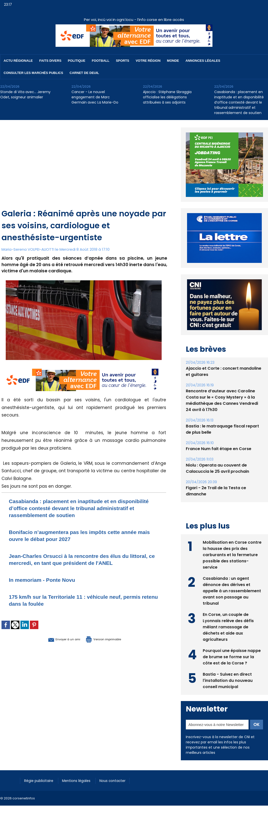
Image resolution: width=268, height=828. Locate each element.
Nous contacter (120, 780)
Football (100, 60)
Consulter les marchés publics (33, 73)
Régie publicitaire (40, 780)
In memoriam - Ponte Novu (47, 579)
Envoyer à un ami (57, 639)
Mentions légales (81, 780)
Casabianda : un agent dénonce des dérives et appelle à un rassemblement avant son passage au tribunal (232, 590)
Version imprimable (110, 639)
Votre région (148, 60)
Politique (76, 60)
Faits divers (50, 60)
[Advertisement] (84, 170)
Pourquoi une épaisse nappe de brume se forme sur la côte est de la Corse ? (232, 656)
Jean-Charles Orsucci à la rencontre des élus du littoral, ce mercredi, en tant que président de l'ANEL (83, 559)
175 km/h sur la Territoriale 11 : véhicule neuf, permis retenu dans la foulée (73, 600)
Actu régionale (18, 60)
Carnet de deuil (84, 73)
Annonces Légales (203, 60)
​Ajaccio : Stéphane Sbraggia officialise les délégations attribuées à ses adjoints (167, 97)
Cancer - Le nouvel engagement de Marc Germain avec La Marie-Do (94, 97)
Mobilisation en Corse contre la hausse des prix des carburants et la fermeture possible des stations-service (232, 554)
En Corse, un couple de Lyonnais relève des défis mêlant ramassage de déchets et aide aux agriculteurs (228, 626)
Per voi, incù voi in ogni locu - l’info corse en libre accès (134, 19)
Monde (173, 60)
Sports (122, 60)
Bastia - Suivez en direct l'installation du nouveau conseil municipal (228, 680)
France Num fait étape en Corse (218, 449)
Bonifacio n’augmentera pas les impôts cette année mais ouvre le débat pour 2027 (82, 535)
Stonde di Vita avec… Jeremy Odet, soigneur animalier (25, 94)
